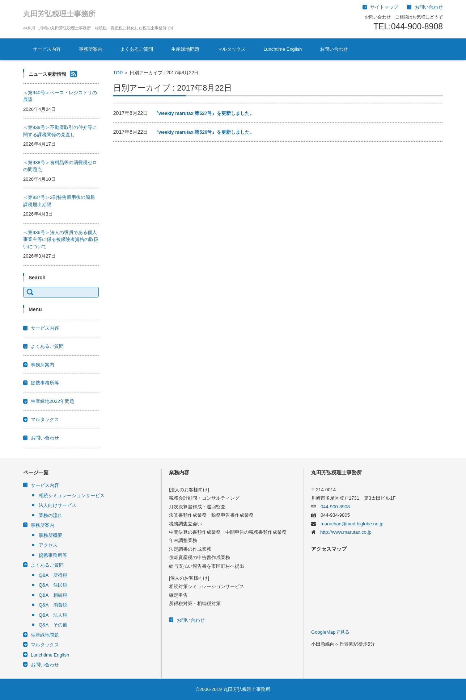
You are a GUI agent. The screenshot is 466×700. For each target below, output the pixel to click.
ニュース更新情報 (47, 74)
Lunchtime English (282, 49)
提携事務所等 (45, 383)
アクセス (48, 545)
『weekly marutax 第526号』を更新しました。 (204, 132)
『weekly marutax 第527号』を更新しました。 (204, 113)
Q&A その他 (53, 625)
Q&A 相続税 (53, 595)
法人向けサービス (57, 505)
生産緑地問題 (185, 49)
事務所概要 (50, 535)
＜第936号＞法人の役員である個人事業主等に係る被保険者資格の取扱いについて (60, 239)
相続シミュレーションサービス (72, 495)
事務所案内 (90, 49)
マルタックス (231, 49)
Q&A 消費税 (53, 605)
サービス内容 (47, 49)
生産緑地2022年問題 (52, 401)
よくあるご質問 (136, 49)
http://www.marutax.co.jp (343, 532)
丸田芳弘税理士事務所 (59, 14)
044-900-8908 (333, 506)
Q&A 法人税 (53, 615)
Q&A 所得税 (53, 575)
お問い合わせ (334, 49)
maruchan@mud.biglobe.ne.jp (350, 523)
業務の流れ (50, 515)
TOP (118, 72)
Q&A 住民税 (53, 585)
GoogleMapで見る (330, 632)
